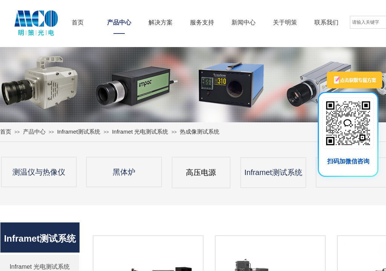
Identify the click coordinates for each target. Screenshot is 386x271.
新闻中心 (243, 22)
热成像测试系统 (199, 131)
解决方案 (161, 22)
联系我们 (326, 22)
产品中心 (119, 22)
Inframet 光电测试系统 (140, 131)
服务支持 (202, 22)
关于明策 (285, 22)
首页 (78, 22)
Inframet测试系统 (78, 131)
